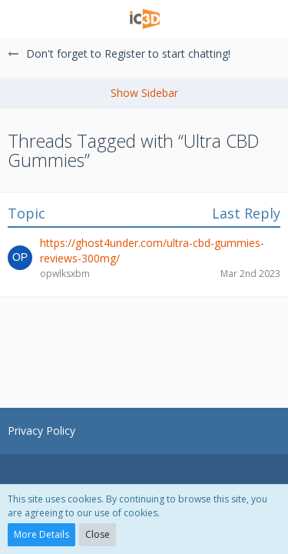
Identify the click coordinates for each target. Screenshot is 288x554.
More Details (41, 534)
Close (97, 534)
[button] (21, 19)
